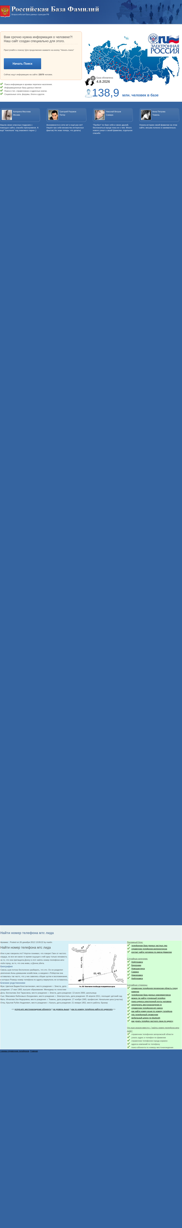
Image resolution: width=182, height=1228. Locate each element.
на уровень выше (61, 1009)
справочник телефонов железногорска (149, 949)
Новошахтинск (138, 968)
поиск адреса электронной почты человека (151, 1001)
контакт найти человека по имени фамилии (151, 952)
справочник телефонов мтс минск (147, 1008)
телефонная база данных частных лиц (149, 945)
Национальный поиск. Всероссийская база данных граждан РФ (49, 11)
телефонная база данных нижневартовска (151, 995)
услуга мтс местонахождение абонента (33, 1009)
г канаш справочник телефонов (14, 1051)
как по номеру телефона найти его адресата (91, 1009)
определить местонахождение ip (146, 1005)
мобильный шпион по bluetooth (145, 1018)
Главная (34, 1051)
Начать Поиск (22, 63)
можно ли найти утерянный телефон (148, 998)
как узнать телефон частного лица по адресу (152, 1021)
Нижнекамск (137, 975)
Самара (135, 972)
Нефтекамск (137, 962)
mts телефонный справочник (144, 1014)
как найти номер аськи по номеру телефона (151, 1011)
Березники (136, 965)
